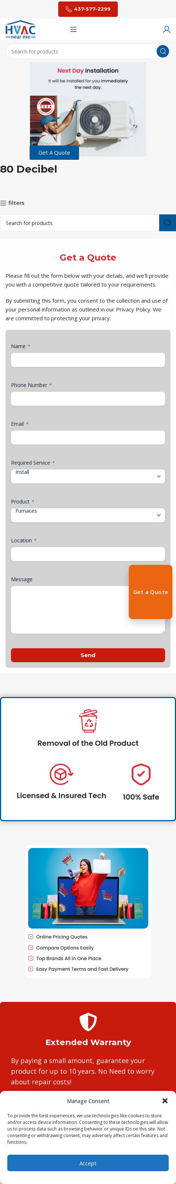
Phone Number (31, 384)
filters (16, 203)
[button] (165, 1100)
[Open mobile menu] (73, 29)
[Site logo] (20, 28)
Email (20, 423)
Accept (88, 1163)
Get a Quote (150, 591)
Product (22, 501)
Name (20, 346)
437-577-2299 (88, 9)
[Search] (88, 51)
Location (24, 540)
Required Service (33, 462)
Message (22, 579)
